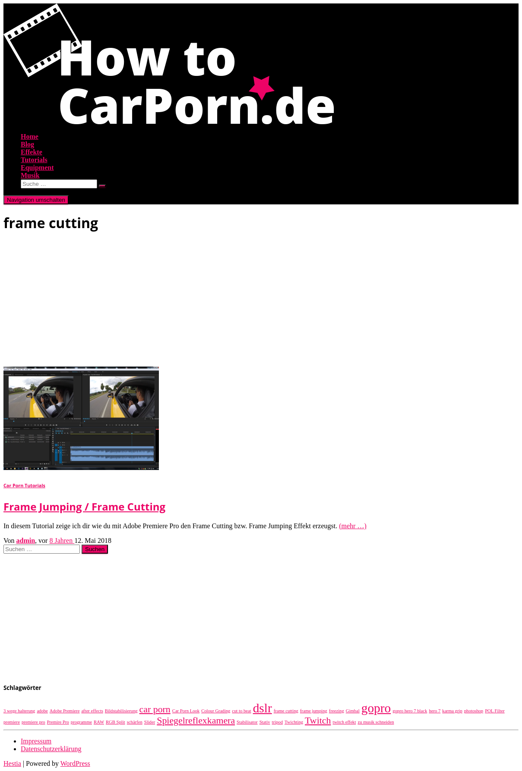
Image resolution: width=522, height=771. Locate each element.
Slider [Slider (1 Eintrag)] (149, 722)
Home (29, 136)
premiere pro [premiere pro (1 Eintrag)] (33, 722)
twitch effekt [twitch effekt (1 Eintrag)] (344, 722)
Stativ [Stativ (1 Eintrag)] (264, 722)
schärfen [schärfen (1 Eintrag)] (134, 722)
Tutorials (34, 159)
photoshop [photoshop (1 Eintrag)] (473, 710)
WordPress (75, 763)
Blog (27, 144)
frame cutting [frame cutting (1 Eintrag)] (286, 710)
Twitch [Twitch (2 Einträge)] (318, 720)
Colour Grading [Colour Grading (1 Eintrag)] (215, 710)
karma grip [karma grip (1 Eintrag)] (452, 710)
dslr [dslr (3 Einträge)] (262, 708)
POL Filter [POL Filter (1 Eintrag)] (495, 710)
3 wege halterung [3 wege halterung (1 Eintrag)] (19, 710)
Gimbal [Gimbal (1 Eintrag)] (353, 710)
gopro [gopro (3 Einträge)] (376, 708)
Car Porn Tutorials (24, 486)
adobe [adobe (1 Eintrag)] (42, 710)
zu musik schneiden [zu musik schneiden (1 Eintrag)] (375, 722)
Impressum (36, 741)
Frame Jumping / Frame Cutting (84, 506)
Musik (30, 175)
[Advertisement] (261, 301)
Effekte (31, 152)
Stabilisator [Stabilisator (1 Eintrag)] (247, 722)
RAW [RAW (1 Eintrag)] (99, 722)
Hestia (12, 763)
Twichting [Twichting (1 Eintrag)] (294, 722)
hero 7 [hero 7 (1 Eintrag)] (434, 710)
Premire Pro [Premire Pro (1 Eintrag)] (58, 722)
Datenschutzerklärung (51, 748)
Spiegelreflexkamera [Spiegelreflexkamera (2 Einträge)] (196, 720)
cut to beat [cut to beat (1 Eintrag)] (241, 710)
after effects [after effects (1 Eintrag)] (92, 710)
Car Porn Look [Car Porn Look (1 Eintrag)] (185, 710)
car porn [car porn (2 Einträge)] (155, 709)
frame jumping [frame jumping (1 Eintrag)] (313, 710)
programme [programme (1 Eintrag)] (81, 722)
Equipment (37, 167)
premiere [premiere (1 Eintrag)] (11, 722)
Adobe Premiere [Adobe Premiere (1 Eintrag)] (65, 710)
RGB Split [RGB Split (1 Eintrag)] (115, 722)
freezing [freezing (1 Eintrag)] (336, 710)
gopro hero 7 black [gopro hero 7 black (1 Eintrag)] (409, 710)
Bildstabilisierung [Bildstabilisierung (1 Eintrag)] (121, 710)
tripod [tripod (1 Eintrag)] (277, 722)
